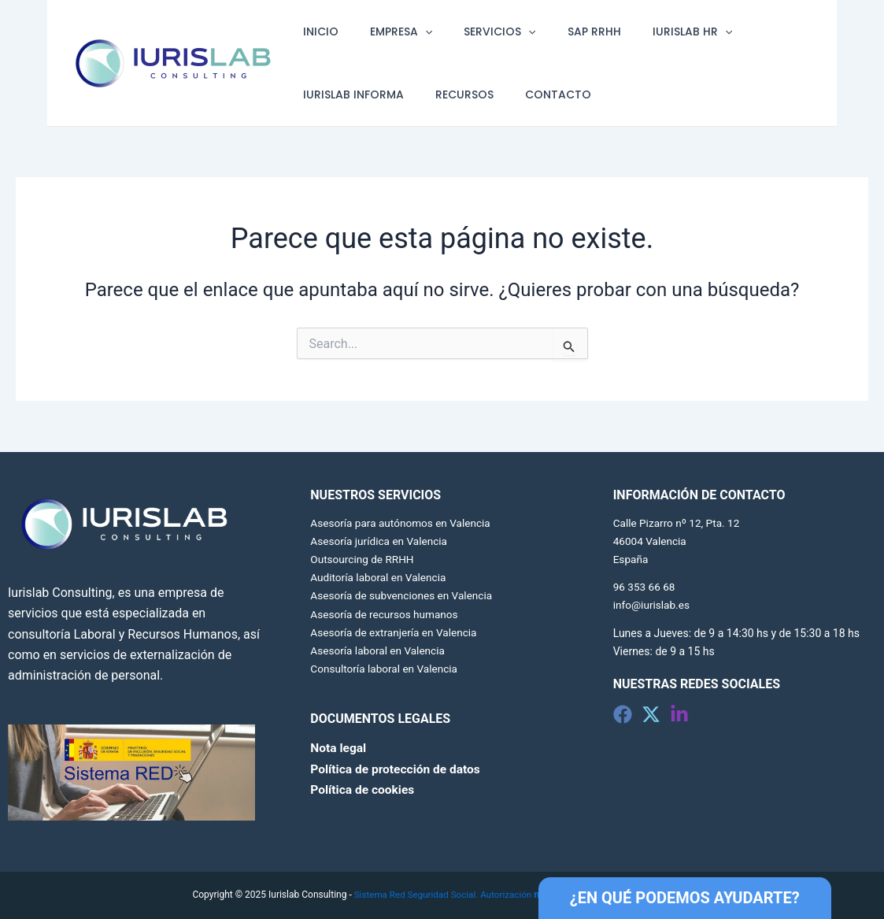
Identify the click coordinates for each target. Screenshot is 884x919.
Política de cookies (363, 789)
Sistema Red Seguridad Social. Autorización (465, 894)
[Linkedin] (679, 714)
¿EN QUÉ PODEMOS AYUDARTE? (685, 897)
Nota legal (339, 747)
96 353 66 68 (645, 586)
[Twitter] (651, 714)
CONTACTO (534, 94)
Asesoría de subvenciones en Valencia (403, 595)
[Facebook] (622, 714)
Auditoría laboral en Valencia (379, 577)
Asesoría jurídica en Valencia (380, 541)
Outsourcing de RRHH (363, 559)
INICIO (316, 31)
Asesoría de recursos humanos (386, 614)
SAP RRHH (561, 31)
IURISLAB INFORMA (348, 94)
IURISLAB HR (650, 31)
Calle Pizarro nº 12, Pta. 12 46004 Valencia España (678, 541)
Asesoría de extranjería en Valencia (396, 632)
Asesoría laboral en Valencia (379, 650)
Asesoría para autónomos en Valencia (403, 523)
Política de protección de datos (397, 768)
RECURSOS (450, 94)
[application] (411, 31)
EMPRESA (387, 31)
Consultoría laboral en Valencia (385, 668)
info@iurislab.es (652, 604)
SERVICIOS (476, 31)
